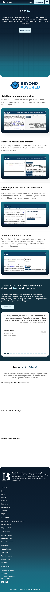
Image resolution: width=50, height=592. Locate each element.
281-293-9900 (6, 573)
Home (3, 491)
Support (4, 501)
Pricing (3, 497)
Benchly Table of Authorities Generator (13, 521)
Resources (4, 504)
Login (30, 2)
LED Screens (5, 545)
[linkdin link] (2, 581)
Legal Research (6, 528)
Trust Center (5, 552)
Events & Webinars (7, 542)
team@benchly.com (7, 570)
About (3, 494)
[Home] (7, 2)
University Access (6, 538)
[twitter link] (6, 581)
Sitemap (4, 510)
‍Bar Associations (6, 535)
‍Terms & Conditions (7, 556)
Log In (3, 514)
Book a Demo (39, 2)
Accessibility (5, 562)
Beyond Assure (6, 524)
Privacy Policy (5, 559)
